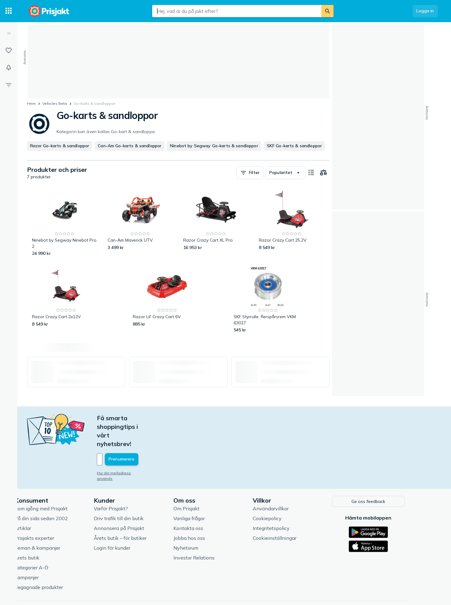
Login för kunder (128, 521)
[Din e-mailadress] (153, 433)
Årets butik (43, 531)
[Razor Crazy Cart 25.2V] (292, 223)
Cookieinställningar (291, 511)
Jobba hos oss (205, 511)
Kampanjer (43, 551)
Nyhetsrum (201, 521)
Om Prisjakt (202, 482)
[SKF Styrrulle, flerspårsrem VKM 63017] (268, 300)
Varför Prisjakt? (127, 482)
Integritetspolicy (287, 502)
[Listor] (8, 50)
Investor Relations (210, 531)
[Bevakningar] (8, 67)
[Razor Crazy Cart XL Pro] (216, 223)
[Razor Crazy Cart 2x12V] (66, 300)
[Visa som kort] (311, 173)
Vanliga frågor (205, 492)
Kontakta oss (204, 502)
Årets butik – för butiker (136, 511)
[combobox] (236, 11)
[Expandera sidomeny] (8, 33)
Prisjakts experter (50, 511)
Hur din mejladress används (138, 447)
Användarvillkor (287, 482)
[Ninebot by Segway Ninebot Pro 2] (65, 223)
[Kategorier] (8, 11)
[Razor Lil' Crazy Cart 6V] (167, 300)
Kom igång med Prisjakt (57, 482)
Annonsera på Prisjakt (135, 502)
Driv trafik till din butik (135, 492)
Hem (31, 103)
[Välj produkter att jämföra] (323, 173)
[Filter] (8, 85)
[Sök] (327, 11)
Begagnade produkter (55, 561)
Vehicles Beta (54, 103)
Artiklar (39, 502)
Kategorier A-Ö (48, 541)
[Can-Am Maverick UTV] (140, 223)
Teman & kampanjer (54, 521)
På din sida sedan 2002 (57, 492)
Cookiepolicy (283, 492)
